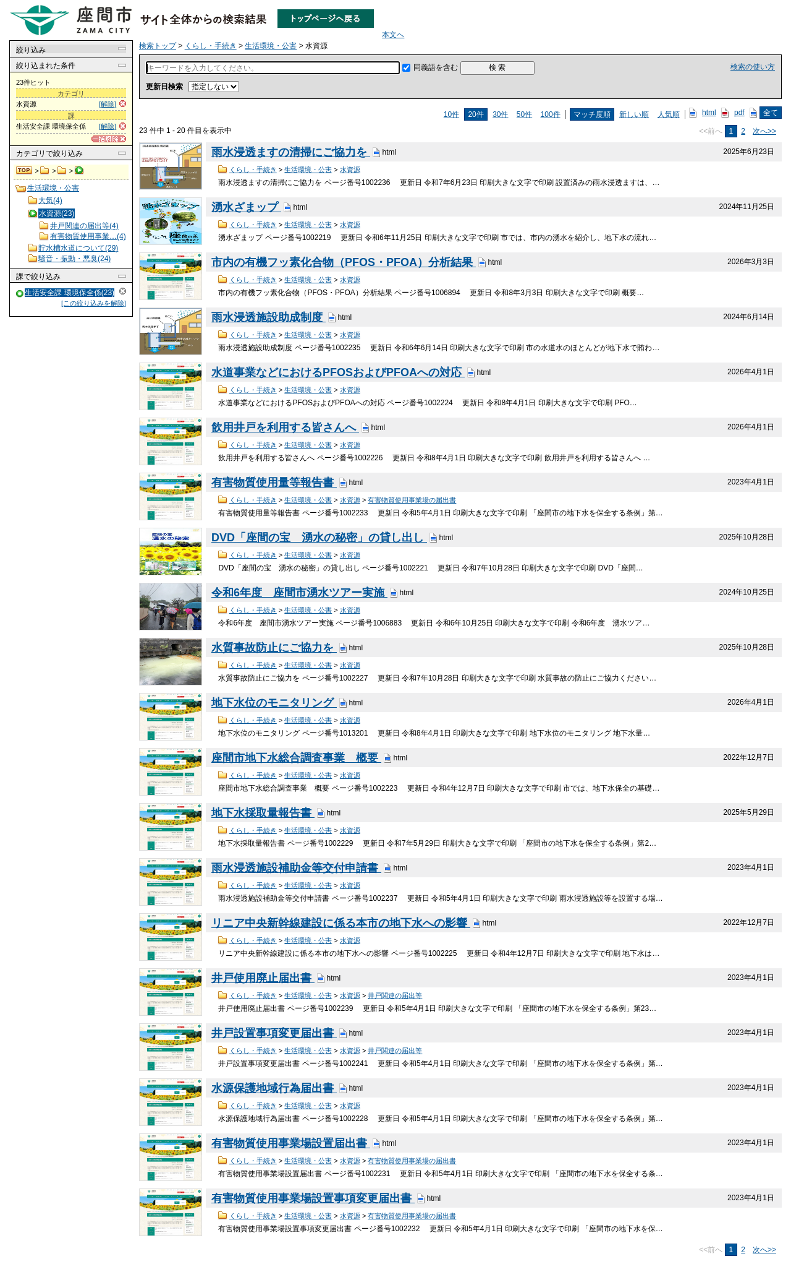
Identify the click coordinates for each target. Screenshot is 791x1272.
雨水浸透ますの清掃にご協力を (290, 152)
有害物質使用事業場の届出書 (412, 500)
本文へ (393, 34)
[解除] (107, 104)
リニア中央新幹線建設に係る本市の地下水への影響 (340, 923)
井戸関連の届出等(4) (84, 225)
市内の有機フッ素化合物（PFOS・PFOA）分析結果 (343, 262)
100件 (550, 114)
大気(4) (50, 200)
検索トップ (24, 170)
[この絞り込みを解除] (93, 303)
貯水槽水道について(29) (78, 248)
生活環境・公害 (62, 170)
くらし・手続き (45, 170)
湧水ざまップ (246, 207)
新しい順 (634, 114)
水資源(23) (56, 213)
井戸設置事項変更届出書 (274, 1033)
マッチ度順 (592, 114)
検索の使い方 (752, 66)
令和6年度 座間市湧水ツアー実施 (299, 593)
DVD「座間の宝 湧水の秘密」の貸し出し (319, 537)
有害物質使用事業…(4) (88, 236)
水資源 (350, 169)
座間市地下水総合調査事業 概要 (296, 758)
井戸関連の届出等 (395, 995)
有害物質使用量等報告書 (274, 482)
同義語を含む (435, 67)
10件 (451, 114)
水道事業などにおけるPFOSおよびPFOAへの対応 (338, 372)
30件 (500, 114)
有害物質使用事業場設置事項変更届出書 (313, 1198)
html (709, 112)
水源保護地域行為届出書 (274, 1088)
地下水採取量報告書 (263, 813)
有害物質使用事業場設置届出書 (290, 1143)
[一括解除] (108, 138)
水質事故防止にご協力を (274, 648)
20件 (475, 114)
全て (770, 112)
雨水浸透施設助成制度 (268, 317)
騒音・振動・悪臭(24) (74, 258)
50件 (524, 114)
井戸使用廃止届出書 (263, 978)
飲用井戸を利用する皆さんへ (285, 427)
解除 (122, 291)
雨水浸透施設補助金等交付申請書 (296, 868)
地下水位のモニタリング (274, 703)
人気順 (669, 114)
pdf (739, 112)
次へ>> (764, 131)
